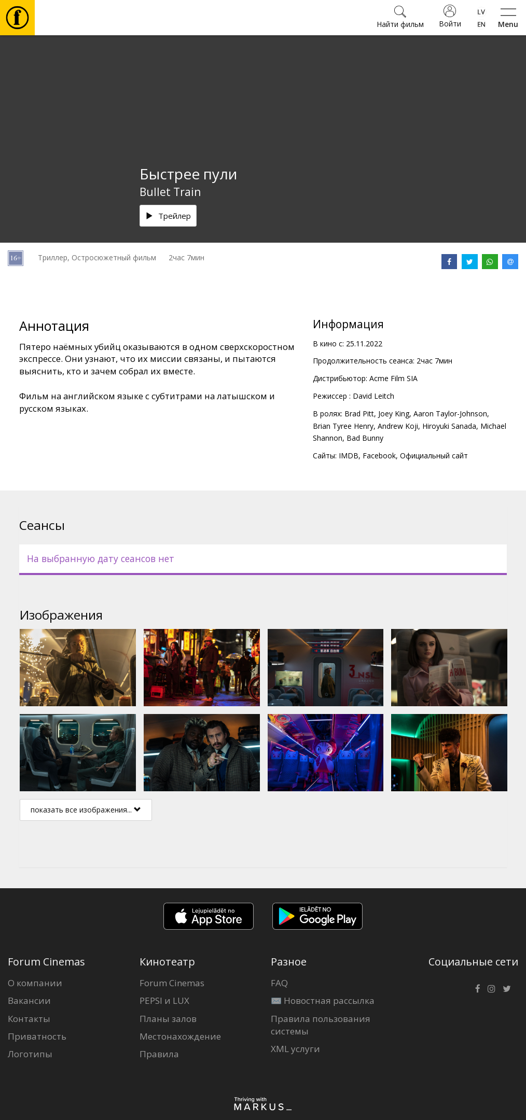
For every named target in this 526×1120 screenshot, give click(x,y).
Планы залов (168, 1019)
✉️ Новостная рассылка (323, 1000)
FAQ (279, 983)
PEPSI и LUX (164, 1000)
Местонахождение (180, 1036)
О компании (35, 983)
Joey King (393, 413)
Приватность (37, 1036)
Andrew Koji (398, 426)
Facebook (379, 455)
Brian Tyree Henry (343, 426)
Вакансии (29, 1000)
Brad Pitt (359, 413)
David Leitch (373, 396)
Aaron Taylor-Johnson (450, 413)
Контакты (29, 1019)
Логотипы (30, 1054)
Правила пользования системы (320, 1025)
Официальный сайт (434, 455)
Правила (159, 1054)
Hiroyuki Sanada (449, 426)
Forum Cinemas (172, 983)
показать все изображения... (86, 810)
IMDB (348, 455)
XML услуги (295, 1049)
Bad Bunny (365, 438)
